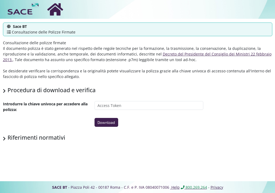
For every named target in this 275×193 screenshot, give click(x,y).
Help (175, 187)
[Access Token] (149, 105)
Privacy (217, 187)
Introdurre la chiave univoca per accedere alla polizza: (45, 106)
